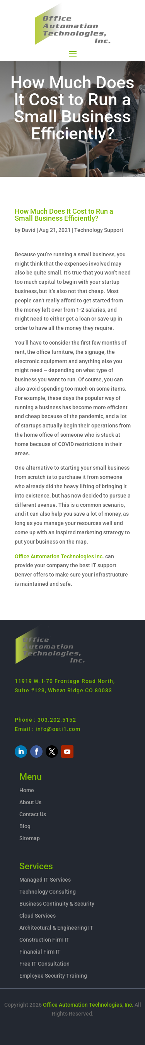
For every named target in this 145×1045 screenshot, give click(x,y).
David (29, 230)
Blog (25, 826)
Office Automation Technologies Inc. (59, 556)
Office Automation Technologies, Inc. (88, 1005)
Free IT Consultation (44, 964)
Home (26, 790)
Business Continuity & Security (56, 904)
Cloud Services (37, 916)
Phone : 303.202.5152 (45, 720)
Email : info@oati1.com (47, 729)
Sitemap (29, 838)
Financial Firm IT (40, 952)
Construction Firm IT (44, 940)
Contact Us (32, 814)
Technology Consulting (47, 892)
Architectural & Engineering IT (56, 928)
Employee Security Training (53, 976)
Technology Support (98, 230)
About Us (30, 802)
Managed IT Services (45, 880)
